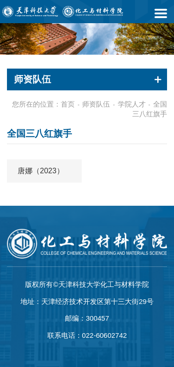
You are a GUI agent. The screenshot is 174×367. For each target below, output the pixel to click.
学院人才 (132, 104)
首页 (68, 104)
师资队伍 (96, 104)
